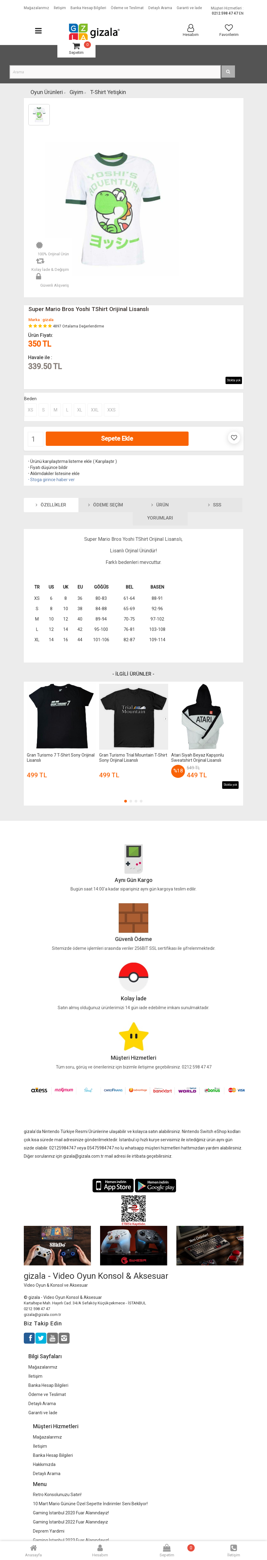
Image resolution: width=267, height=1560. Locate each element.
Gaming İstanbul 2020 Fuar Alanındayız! (71, 1512)
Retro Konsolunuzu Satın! (57, 1494)
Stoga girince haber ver (51, 479)
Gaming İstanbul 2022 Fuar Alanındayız (70, 1522)
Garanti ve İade (42, 1412)
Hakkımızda (44, 1464)
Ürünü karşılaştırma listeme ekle (59, 461)
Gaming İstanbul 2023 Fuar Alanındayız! (71, 1540)
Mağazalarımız (42, 1367)
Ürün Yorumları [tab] (160, 511)
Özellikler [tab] (51, 505)
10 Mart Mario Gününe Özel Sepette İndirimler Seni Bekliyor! (90, 1503)
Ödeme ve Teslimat (47, 1394)
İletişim (35, 1376)
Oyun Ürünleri (47, 92)
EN (241, 13)
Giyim (76, 92)
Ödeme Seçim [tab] (105, 505)
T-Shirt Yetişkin (108, 92)
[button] (125, 801)
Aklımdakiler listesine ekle (53, 473)
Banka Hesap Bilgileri (48, 1385)
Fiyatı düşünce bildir (47, 467)
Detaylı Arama (42, 1403)
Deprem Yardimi (48, 1531)
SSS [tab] (214, 505)
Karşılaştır (105, 461)
